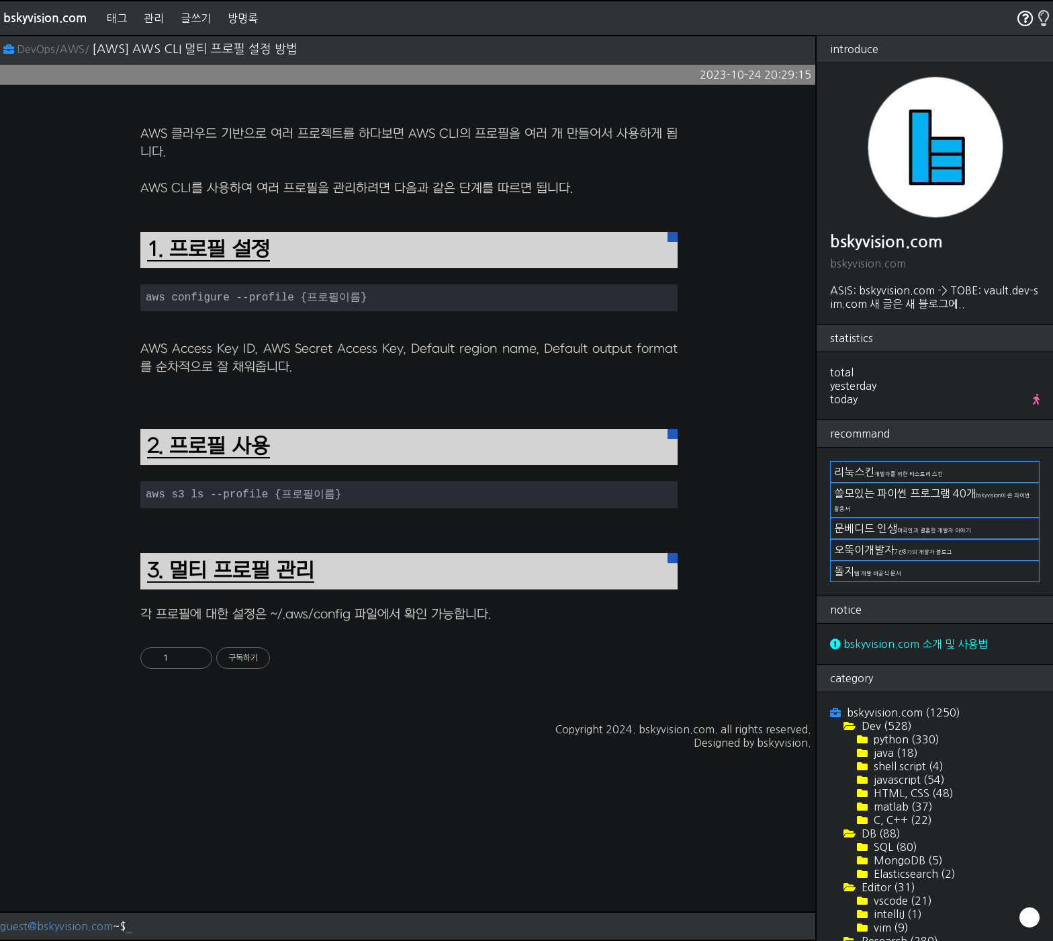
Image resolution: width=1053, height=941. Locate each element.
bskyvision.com (45, 18)
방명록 (243, 18)
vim (890, 927)
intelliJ (896, 914)
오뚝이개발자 (893, 549)
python (905, 739)
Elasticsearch (913, 873)
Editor (887, 887)
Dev (885, 726)
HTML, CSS (912, 793)
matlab (902, 806)
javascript (908, 779)
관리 (154, 18)
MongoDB (907, 860)
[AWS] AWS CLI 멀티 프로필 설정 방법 (194, 49)
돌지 (867, 571)
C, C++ (901, 820)
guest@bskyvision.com (56, 926)
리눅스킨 (888, 471)
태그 (117, 18)
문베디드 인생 (902, 528)
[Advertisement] (409, 206)
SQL (894, 847)
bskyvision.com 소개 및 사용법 (909, 644)
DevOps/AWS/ (47, 49)
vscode (901, 900)
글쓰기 (196, 18)
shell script (907, 766)
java (894, 752)
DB (880, 833)
